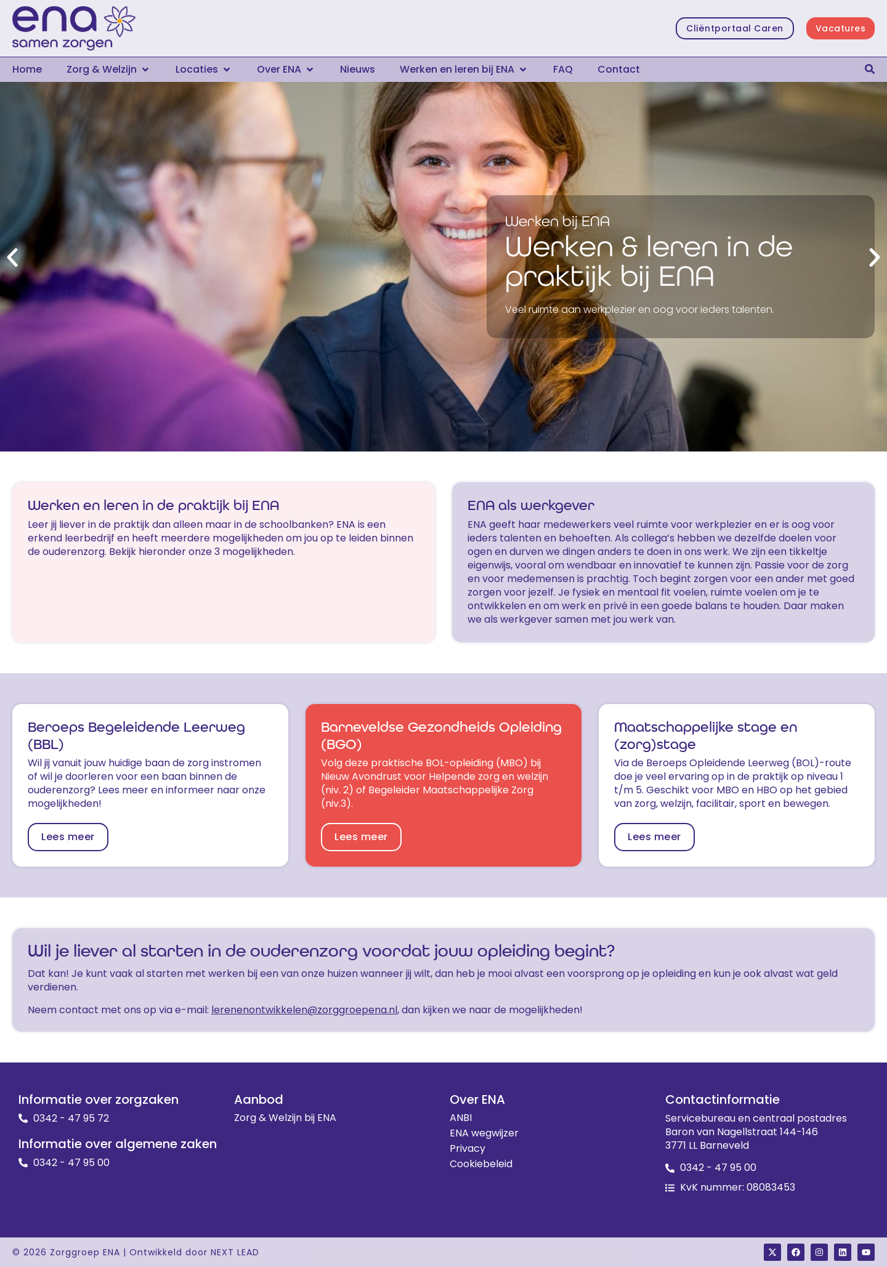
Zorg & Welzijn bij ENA (285, 1118)
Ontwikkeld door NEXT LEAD (194, 1252)
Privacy (467, 1149)
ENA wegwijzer (484, 1133)
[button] (109, 69)
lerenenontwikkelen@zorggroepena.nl (304, 1010)
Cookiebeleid (481, 1164)
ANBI (461, 1118)
